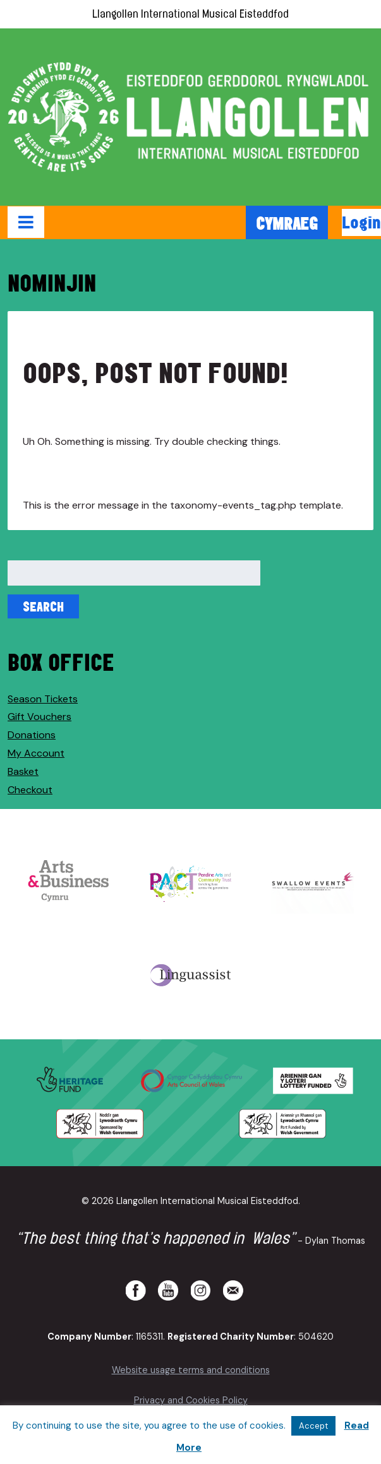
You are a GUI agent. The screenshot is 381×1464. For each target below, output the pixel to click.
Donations (32, 734)
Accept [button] (313, 1425)
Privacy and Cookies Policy (191, 1400)
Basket (23, 771)
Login (361, 222)
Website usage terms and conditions (191, 1370)
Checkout (30, 789)
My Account (36, 753)
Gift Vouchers (39, 716)
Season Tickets (43, 698)
